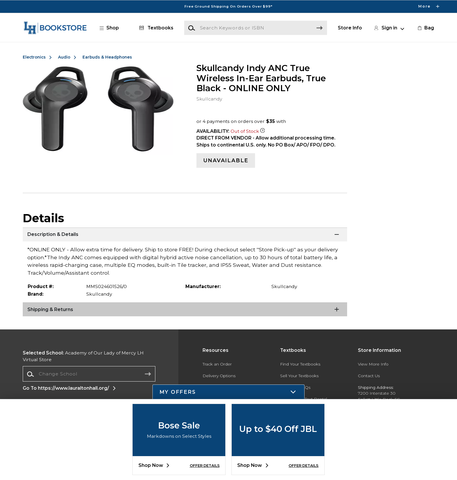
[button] (112, 27)
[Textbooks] (155, 27)
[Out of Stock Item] (262, 131)
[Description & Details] (185, 235)
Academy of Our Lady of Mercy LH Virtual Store (83, 356)
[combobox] (89, 374)
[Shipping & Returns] (185, 310)
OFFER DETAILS (205, 465)
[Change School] (89, 374)
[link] (425, 27)
